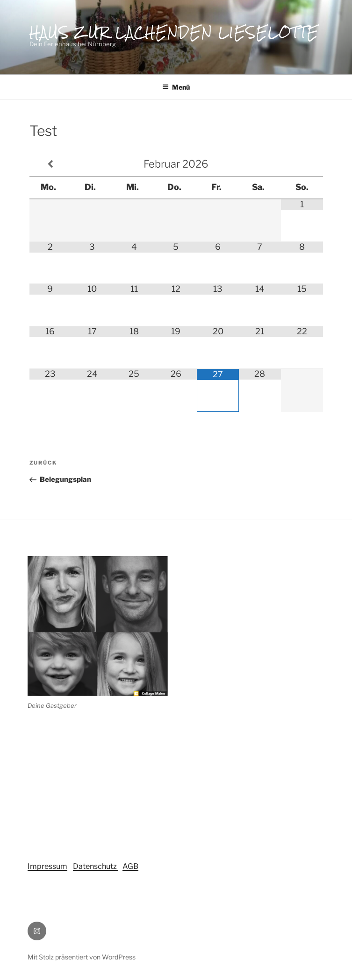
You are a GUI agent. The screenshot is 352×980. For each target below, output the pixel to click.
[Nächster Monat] (302, 164)
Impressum (47, 866)
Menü (176, 87)
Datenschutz (95, 866)
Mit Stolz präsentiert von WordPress (82, 957)
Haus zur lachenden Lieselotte (174, 32)
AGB (130, 866)
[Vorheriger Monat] (50, 164)
